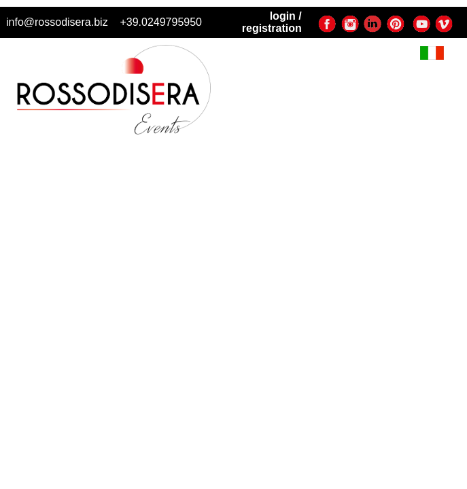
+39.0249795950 (161, 22)
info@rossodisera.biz (57, 22)
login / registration (272, 22)
